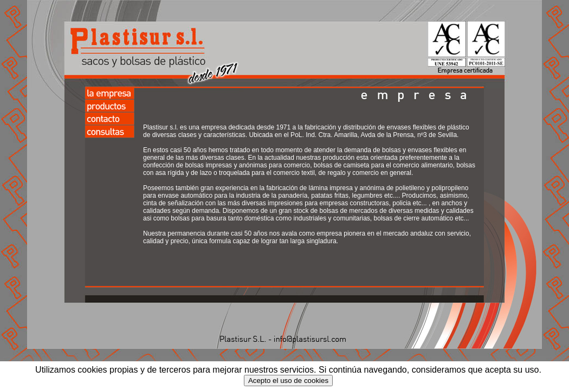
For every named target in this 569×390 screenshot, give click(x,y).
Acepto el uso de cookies (288, 380)
